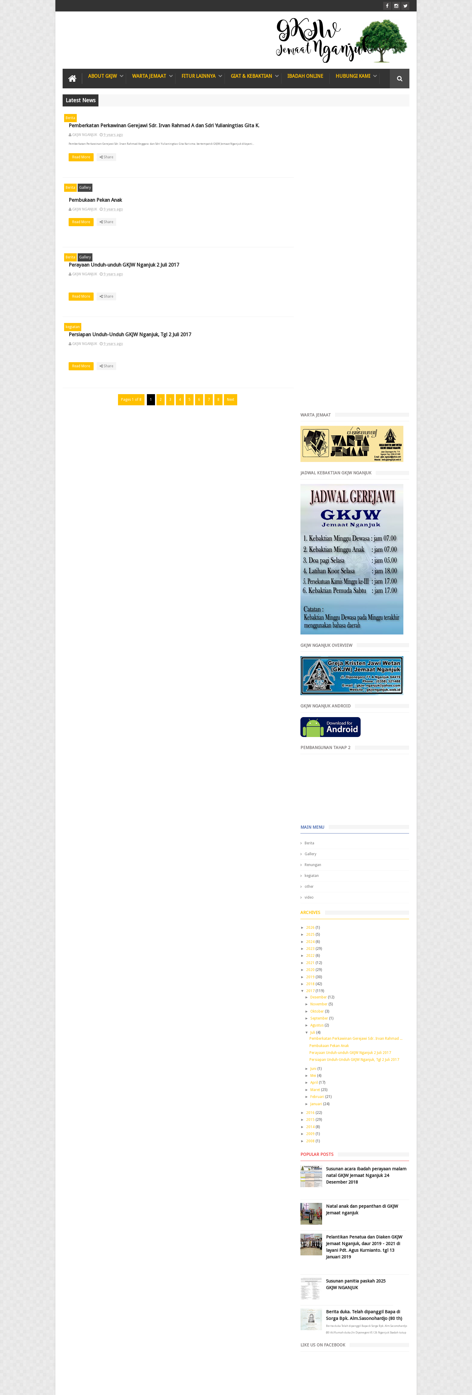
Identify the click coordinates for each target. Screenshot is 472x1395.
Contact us (394, 1367)
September (324, 719)
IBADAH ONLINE (305, 76)
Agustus (322, 726)
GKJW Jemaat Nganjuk (117, 1385)
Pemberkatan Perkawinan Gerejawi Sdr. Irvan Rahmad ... (360, 739)
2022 (315, 657)
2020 (315, 671)
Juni (318, 769)
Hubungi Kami (353, 76)
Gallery (85, 187)
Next (229, 399)
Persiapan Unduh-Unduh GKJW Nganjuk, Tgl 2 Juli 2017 (359, 761)
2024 (315, 643)
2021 (315, 664)
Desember (324, 698)
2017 (315, 692)
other (313, 588)
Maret (320, 791)
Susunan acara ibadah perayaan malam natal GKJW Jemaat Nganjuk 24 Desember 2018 (367, 876)
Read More (191, 164)
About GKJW (102, 76)
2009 (315, 835)
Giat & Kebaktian (251, 76)
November (324, 705)
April (319, 784)
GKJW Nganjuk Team (354, 1385)
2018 (315, 685)
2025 (315, 636)
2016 (315, 813)
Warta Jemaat (149, 76)
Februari (322, 798)
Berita (70, 118)
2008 (315, 842)
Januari (321, 805)
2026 (315, 628)
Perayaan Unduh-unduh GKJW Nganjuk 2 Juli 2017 (232, 265)
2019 (315, 678)
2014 (315, 828)
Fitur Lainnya (199, 76)
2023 (315, 649)
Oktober (322, 712)
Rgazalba (401, 1385)
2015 (315, 821)
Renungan (317, 566)
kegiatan (73, 327)
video (313, 598)
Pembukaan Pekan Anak (203, 200)
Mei (318, 776)
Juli (318, 733)
